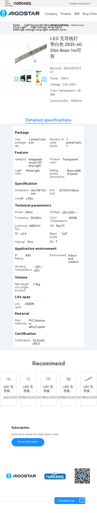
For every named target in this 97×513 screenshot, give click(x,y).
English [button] (86, 3)
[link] (35, 25)
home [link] (16, 25)
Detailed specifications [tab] (48, 120)
